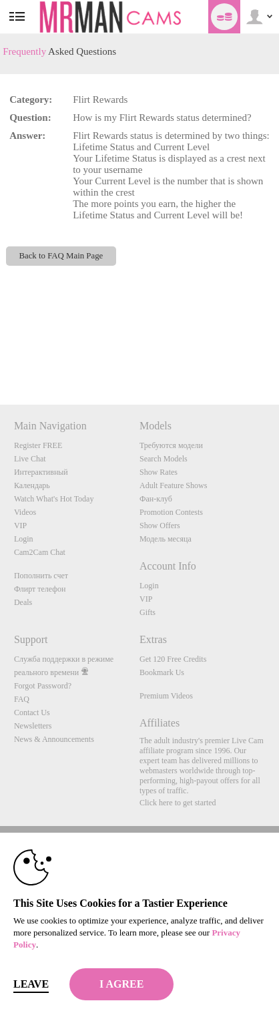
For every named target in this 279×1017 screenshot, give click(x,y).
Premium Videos (166, 695)
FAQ (21, 699)
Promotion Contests (171, 512)
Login (23, 539)
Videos (25, 512)
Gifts (148, 612)
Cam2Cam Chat (39, 552)
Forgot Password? (42, 685)
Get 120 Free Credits (173, 659)
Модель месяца (166, 539)
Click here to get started (178, 802)
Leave (31, 984)
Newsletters (33, 726)
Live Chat (30, 458)
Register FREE (38, 445)
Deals (23, 602)
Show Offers (160, 525)
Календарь (32, 485)
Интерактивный (41, 472)
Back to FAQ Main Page (61, 255)
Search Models (164, 458)
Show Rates (159, 472)
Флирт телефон (40, 589)
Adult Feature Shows (173, 485)
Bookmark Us (162, 672)
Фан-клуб (156, 498)
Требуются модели (171, 445)
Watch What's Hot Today (54, 498)
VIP (20, 525)
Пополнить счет (41, 575)
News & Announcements (54, 739)
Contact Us (32, 712)
